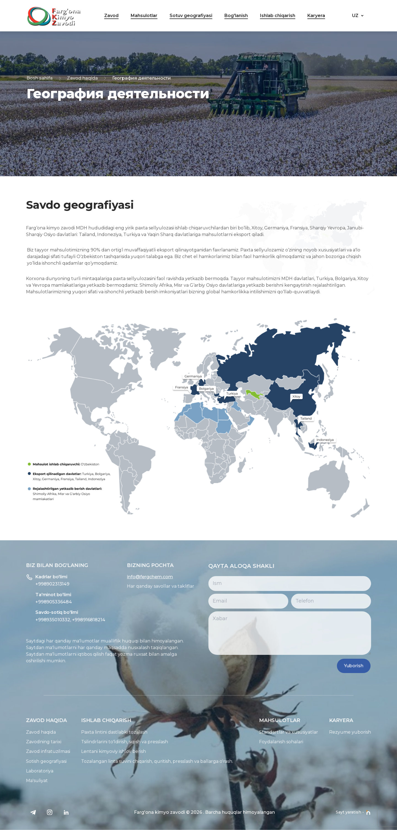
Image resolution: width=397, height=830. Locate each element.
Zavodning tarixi (24, 741)
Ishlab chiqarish (277, 15)
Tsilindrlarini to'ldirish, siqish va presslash (105, 741)
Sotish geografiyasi (27, 761)
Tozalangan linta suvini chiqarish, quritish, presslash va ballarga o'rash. (138, 761)
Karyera (316, 15)
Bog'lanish (236, 15)
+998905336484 (35, 601)
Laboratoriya (20, 771)
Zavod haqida (82, 78)
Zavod (111, 15)
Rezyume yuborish (369, 732)
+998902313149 (33, 584)
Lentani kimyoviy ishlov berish (94, 751)
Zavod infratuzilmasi (29, 751)
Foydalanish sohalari (300, 741)
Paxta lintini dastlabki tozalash (95, 732)
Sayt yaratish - (353, 812)
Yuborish (365, 665)
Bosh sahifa (39, 78)
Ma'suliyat (18, 780)
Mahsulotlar (144, 15)
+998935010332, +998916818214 (51, 619)
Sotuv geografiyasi (191, 15)
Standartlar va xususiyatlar (307, 732)
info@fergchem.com (131, 576)
